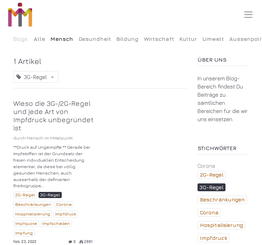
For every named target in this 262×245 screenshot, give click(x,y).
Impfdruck (65, 213)
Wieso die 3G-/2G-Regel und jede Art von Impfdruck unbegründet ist (53, 115)
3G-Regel (50, 194)
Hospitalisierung (32, 213)
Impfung (24, 232)
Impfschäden (56, 223)
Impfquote (26, 223)
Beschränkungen (33, 204)
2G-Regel (25, 194)
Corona (64, 204)
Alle (39, 39)
